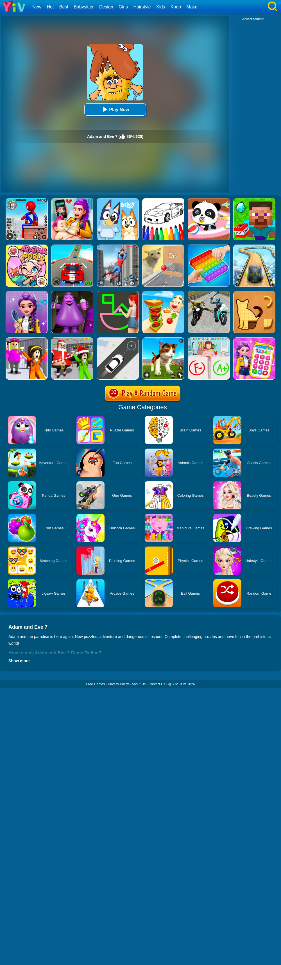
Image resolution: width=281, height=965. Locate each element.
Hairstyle (142, 7)
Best (63, 7)
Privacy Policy (118, 684)
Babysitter (84, 7)
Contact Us (157, 684)
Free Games (95, 684)
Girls (123, 7)
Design (106, 7)
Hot (50, 7)
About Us (139, 684)
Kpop (176, 7)
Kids (160, 7)
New (36, 7)
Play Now (115, 109)
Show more (19, 661)
